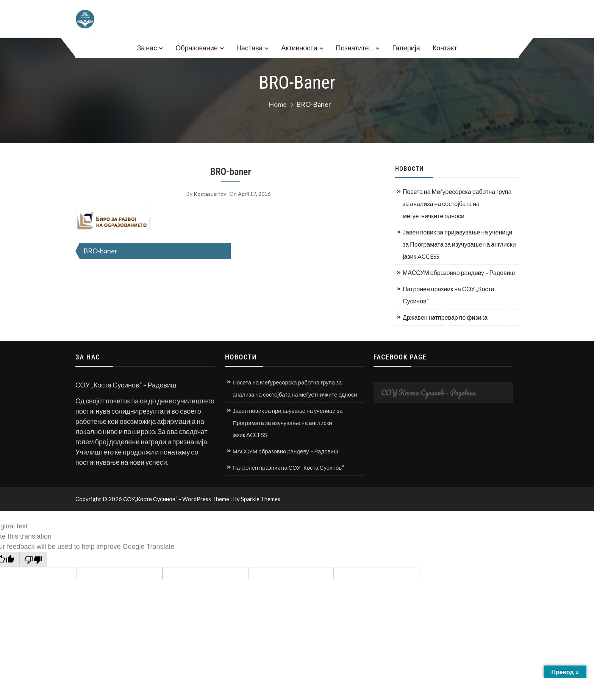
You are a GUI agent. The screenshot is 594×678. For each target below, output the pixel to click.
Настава (249, 48)
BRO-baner (230, 171)
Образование (196, 48)
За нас (147, 48)
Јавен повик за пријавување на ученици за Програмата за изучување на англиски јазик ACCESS (459, 244)
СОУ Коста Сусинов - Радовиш (428, 392)
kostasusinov (210, 194)
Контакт (445, 48)
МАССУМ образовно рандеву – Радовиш (459, 272)
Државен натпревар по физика (445, 317)
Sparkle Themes (260, 498)
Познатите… (355, 48)
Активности (299, 48)
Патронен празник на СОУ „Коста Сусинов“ (448, 295)
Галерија (406, 48)
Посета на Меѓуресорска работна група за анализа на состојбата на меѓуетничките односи (457, 203)
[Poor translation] (33, 559)
